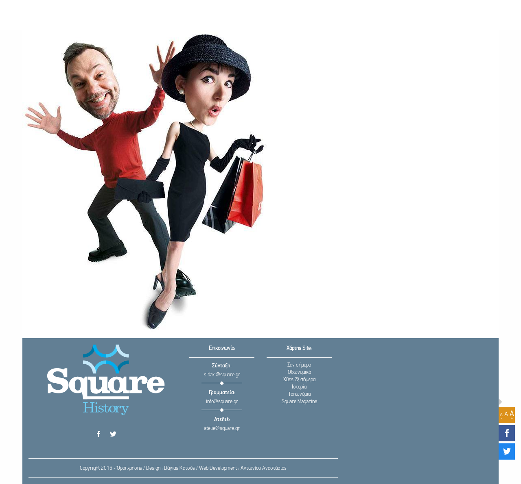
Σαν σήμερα (299, 365)
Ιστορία (299, 387)
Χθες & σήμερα (299, 379)
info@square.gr (222, 401)
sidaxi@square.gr (222, 375)
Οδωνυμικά (299, 372)
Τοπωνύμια (299, 394)
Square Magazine (299, 401)
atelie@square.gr (222, 428)
